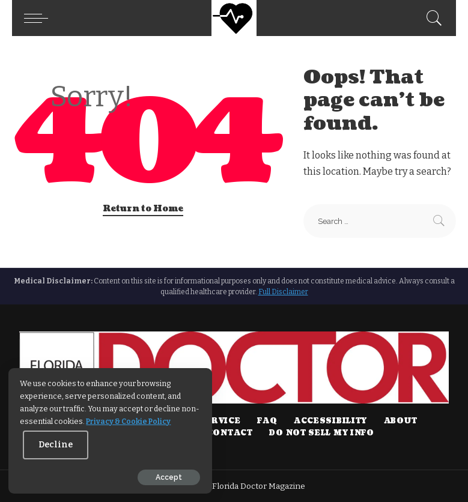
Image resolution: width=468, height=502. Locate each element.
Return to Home (143, 208)
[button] (39, 18)
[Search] (431, 18)
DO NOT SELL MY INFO (321, 433)
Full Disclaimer (283, 292)
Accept (146, 476)
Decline (106, 443)
